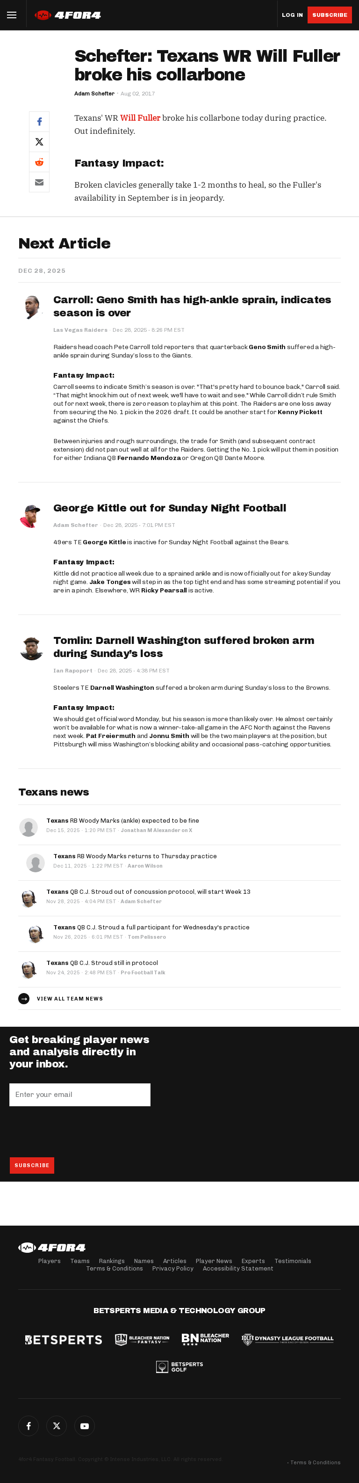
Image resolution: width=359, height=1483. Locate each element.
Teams (80, 1260)
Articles (175, 1260)
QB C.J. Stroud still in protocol (102, 962)
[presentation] (80, 1131)
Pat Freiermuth (111, 736)
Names (144, 1260)
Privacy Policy (173, 1268)
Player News (214, 1260)
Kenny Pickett (300, 412)
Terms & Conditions (114, 1268)
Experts (253, 1260)
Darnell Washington (122, 688)
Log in (292, 15)
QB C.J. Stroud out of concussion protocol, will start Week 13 (148, 891)
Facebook (28, 1426)
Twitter (56, 1426)
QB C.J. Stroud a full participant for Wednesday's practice (151, 927)
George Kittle (104, 542)
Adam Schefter (94, 93)
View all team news (70, 999)
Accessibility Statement (238, 1268)
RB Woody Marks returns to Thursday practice (135, 856)
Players (49, 1260)
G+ (84, 1426)
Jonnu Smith (169, 736)
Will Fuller (140, 118)
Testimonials (292, 1260)
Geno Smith (267, 347)
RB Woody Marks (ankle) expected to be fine (122, 820)
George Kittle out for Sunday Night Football (169, 508)
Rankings (112, 1260)
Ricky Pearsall (164, 590)
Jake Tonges (110, 582)
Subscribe (329, 15)
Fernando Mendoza (149, 458)
